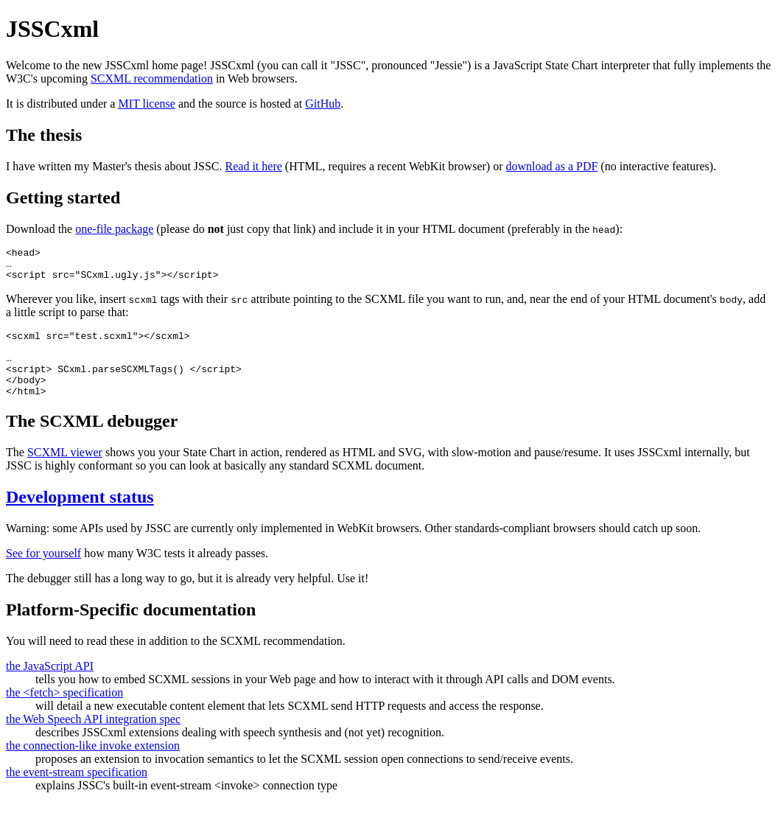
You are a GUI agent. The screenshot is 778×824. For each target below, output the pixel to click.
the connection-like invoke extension (93, 765)
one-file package (114, 229)
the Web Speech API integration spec (93, 739)
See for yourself (43, 573)
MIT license (146, 103)
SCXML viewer (64, 472)
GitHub (322, 103)
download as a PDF (551, 166)
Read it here (253, 166)
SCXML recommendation (152, 78)
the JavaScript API (50, 686)
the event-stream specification (76, 792)
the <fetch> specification (64, 712)
